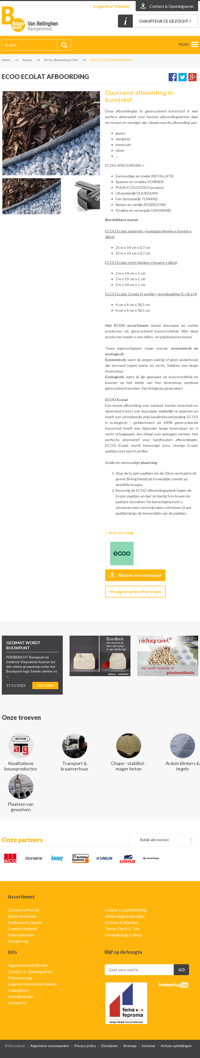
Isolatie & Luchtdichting (126, 909)
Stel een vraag (121, 532)
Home (6, 60)
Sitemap (129, 1045)
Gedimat (32, 19)
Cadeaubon (18, 990)
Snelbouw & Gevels (25, 922)
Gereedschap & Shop (123, 934)
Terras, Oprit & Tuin (122, 928)
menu (184, 44)
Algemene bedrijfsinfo (28, 965)
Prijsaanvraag (20, 977)
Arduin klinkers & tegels (182, 765)
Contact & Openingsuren (30, 971)
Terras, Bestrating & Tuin (61, 60)
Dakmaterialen (21, 934)
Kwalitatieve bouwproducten (20, 765)
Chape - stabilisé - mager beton (128, 765)
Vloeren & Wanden (121, 922)
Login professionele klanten (32, 983)
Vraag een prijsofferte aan (135, 591)
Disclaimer (109, 1045)
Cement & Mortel (23, 909)
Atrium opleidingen (176, 1045)
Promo (27, 60)
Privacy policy (85, 1045)
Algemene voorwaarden (49, 1045)
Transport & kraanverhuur (75, 765)
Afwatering (18, 941)
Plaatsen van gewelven (21, 806)
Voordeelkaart (21, 996)
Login (112, 6)
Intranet (148, 1045)
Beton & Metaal (22, 916)
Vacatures (17, 1002)
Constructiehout (22, 928)
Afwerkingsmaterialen (125, 916)
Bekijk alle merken (154, 839)
